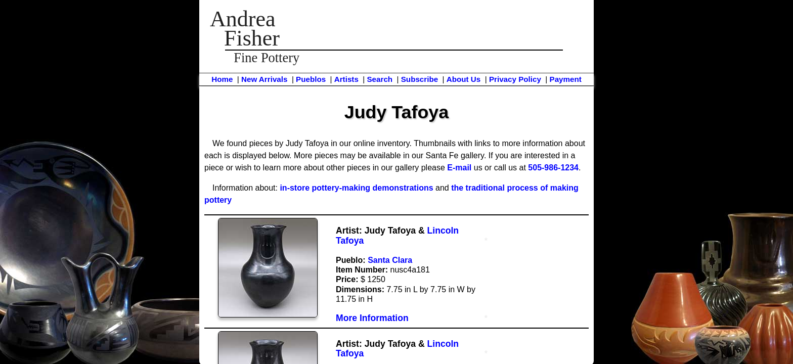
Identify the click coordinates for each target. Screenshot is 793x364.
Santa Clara (390, 260)
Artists (346, 79)
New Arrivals (264, 79)
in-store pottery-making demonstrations (356, 188)
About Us (464, 79)
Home (222, 79)
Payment (566, 79)
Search (379, 79)
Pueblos (311, 79)
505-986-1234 (553, 167)
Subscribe (419, 79)
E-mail (459, 167)
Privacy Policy (515, 79)
